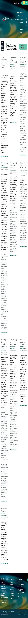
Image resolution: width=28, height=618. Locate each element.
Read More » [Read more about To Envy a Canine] (13, 450)
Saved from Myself (23, 165)
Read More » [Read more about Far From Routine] (23, 405)
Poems (17, 19)
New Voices (21, 15)
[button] (24, 36)
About (22, 29)
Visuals (21, 22)
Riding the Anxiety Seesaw (4, 343)
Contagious (5, 163)
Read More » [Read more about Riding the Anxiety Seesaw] (4, 502)
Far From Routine (23, 341)
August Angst (4, 509)
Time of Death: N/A (13, 165)
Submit (22, 33)
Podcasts (21, 26)
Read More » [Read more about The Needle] (4, 156)
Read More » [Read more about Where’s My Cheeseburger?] (13, 122)
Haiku (22, 19)
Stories (22, 9)
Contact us (20, 587)
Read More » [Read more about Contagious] (4, 332)
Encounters (20, 584)
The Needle (4, 58)
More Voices (20, 12)
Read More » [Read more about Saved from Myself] (23, 246)
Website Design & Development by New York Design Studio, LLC (22, 613)
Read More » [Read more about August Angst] (4, 563)
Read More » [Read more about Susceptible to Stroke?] (23, 155)
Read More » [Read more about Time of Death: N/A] (13, 255)
